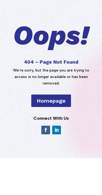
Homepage (51, 101)
